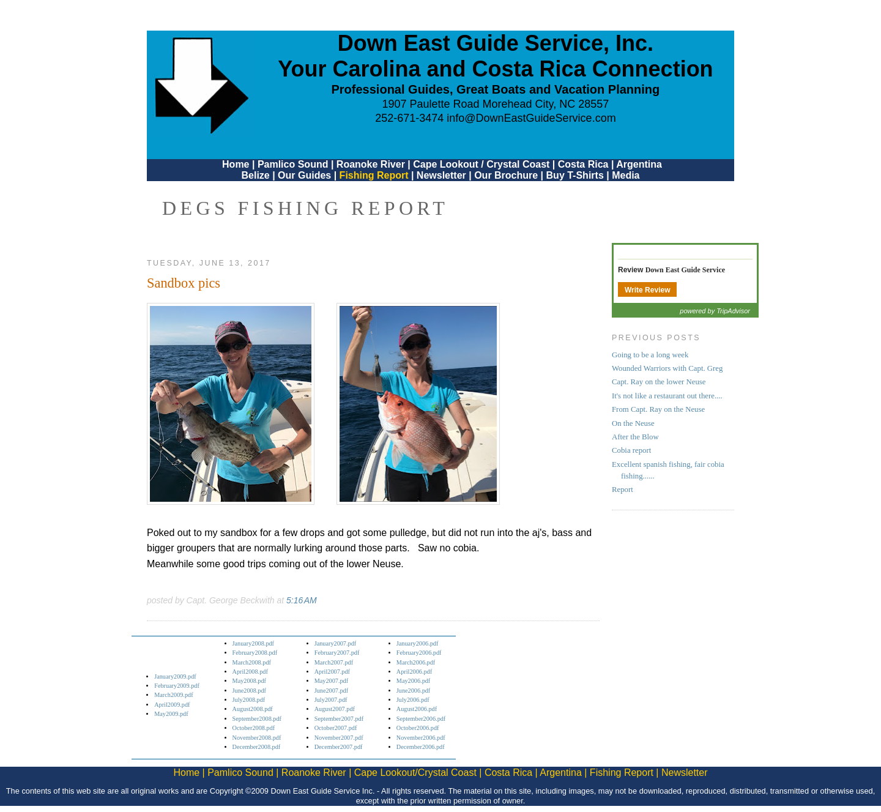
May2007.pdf (331, 680)
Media (625, 175)
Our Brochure (506, 175)
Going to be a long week (650, 355)
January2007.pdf (335, 643)
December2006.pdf (420, 746)
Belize (255, 175)
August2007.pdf (334, 709)
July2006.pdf (412, 699)
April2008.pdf (250, 671)
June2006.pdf (413, 690)
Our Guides (304, 175)
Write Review (647, 290)
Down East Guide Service (685, 270)
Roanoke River (370, 164)
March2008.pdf (251, 662)
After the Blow (635, 437)
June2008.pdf (249, 690)
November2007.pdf (338, 737)
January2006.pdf (417, 643)
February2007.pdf (337, 652)
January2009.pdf (175, 676)
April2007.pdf (332, 671)
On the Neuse (633, 423)
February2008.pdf (255, 652)
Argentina (639, 164)
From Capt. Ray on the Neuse (658, 409)
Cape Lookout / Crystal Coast (481, 164)
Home (235, 164)
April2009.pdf (172, 704)
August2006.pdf (416, 709)
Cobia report (631, 450)
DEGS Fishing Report (305, 208)
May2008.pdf (249, 680)
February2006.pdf (419, 652)
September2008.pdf (256, 718)
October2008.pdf (253, 727)
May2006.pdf (413, 680)
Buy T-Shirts (575, 175)
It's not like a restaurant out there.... (667, 396)
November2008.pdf (256, 737)
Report (622, 489)
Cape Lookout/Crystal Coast (415, 772)
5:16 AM (301, 600)
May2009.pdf (171, 713)
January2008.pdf (253, 643)
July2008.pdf (249, 699)
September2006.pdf (420, 718)
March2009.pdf (173, 694)
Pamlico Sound (293, 164)
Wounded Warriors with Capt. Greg (667, 368)
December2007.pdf (338, 746)
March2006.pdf (415, 662)
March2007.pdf (333, 662)
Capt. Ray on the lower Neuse (659, 382)
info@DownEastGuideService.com (531, 118)
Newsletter (441, 175)
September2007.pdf (338, 718)
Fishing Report (375, 175)
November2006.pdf (420, 737)
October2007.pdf (335, 727)
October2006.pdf (417, 727)
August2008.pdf (252, 709)
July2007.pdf (331, 699)
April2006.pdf (414, 671)
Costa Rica (583, 164)
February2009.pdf (176, 685)
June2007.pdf (331, 690)
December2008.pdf (256, 746)
